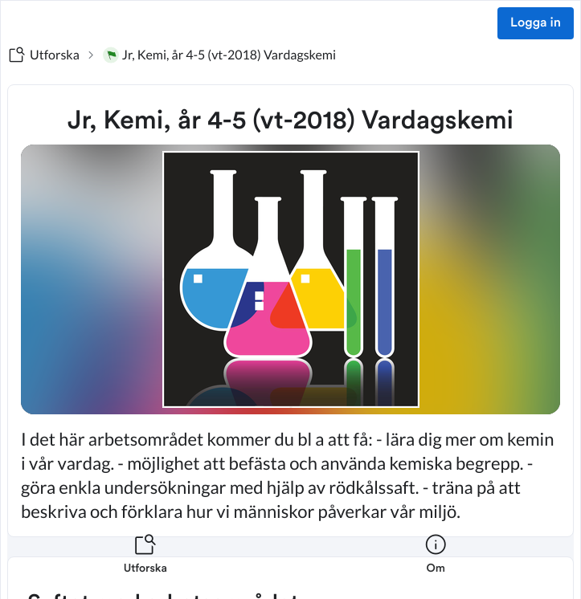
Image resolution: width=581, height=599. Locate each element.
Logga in (535, 23)
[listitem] (145, 564)
